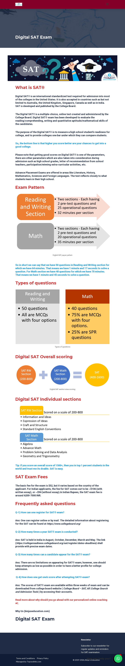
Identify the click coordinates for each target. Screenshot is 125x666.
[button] (118, 659)
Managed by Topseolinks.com (28, 661)
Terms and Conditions (25, 658)
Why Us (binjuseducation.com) (32, 611)
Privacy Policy (42, 658)
